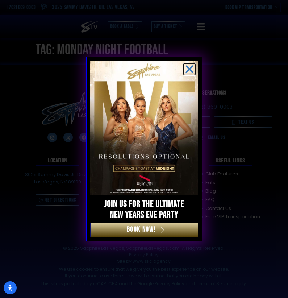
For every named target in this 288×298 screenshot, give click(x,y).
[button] (189, 69)
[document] (144, 149)
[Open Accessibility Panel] (10, 287)
